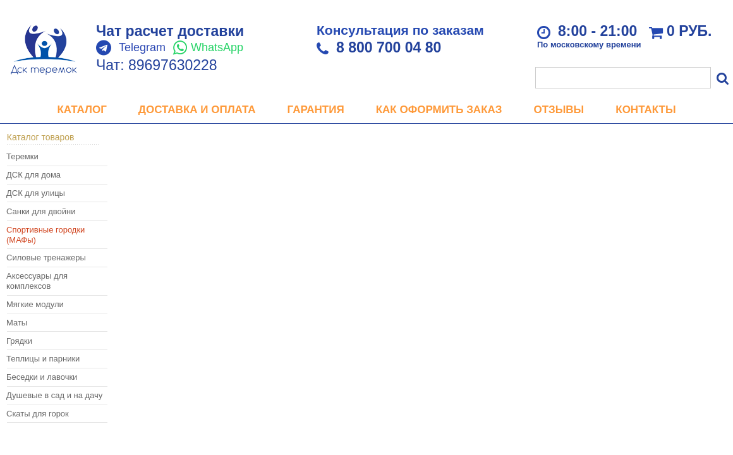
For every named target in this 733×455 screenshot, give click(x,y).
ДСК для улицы (35, 193)
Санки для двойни (40, 211)
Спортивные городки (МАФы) (45, 235)
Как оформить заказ (439, 110)
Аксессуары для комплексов (37, 281)
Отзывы (558, 110)
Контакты (645, 110)
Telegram (142, 47)
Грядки (19, 341)
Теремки (22, 156)
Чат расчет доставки (170, 31)
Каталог (81, 110)
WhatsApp (217, 47)
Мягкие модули (35, 304)
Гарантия (316, 110)
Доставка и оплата (197, 110)
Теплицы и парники (43, 358)
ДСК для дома (33, 174)
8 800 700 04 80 (388, 47)
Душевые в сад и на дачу (54, 395)
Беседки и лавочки (41, 377)
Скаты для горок (37, 413)
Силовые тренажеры (46, 257)
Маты (16, 322)
